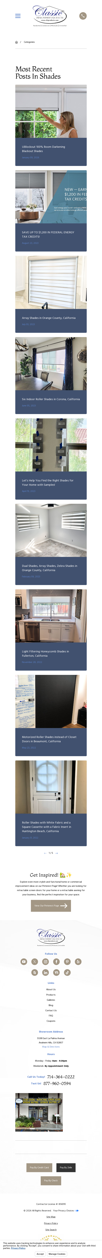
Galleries (51, 1000)
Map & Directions (51, 1047)
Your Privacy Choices (65, 1211)
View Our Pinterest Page (50, 905)
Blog (51, 1005)
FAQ (51, 1016)
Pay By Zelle (66, 1168)
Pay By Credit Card (39, 1168)
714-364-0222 (61, 1077)
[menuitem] (51, 1217)
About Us (51, 990)
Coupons (51, 1021)
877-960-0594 (57, 1083)
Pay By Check (51, 1181)
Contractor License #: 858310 (51, 1204)
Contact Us (51, 1011)
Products (51, 995)
